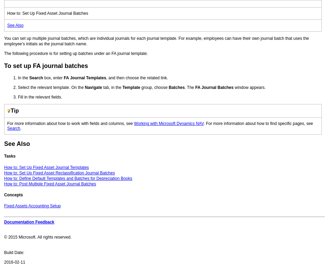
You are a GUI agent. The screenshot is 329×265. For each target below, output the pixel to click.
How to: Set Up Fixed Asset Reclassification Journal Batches (59, 173)
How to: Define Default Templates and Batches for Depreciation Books (68, 178)
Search (13, 128)
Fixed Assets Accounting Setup (32, 206)
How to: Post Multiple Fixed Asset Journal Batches (50, 184)
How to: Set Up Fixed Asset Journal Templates (46, 167)
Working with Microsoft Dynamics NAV (169, 123)
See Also (15, 25)
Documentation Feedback (29, 222)
